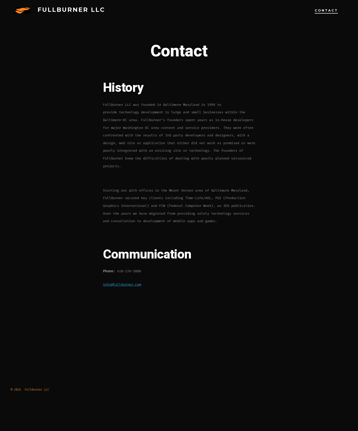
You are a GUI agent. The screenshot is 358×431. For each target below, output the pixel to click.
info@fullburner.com (122, 284)
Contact (326, 10)
